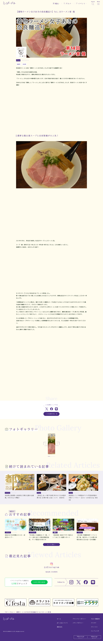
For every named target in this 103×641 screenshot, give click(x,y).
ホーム (59, 619)
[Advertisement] (51, 387)
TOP (6, 612)
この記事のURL (51, 414)
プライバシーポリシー (79, 619)
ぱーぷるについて (62, 623)
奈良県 (24, 64)
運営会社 (59, 627)
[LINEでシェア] (56, 408)
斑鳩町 (18, 64)
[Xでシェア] (46, 408)
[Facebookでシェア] (51, 408)
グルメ (11, 612)
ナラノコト (94, 627)
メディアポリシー (78, 623)
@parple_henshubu (51, 572)
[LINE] (93, 582)
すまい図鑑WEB (95, 619)
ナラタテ (93, 623)
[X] (79, 582)
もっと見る (51, 544)
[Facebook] (86, 582)
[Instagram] (71, 582)
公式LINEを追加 (39, 582)
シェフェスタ (95, 631)
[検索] (93, 3)
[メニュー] (98, 3)
